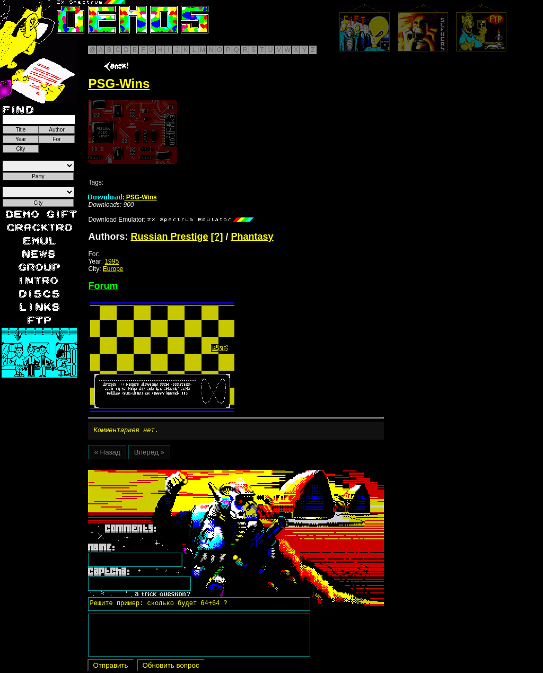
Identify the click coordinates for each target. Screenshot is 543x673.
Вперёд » (149, 454)
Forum (103, 286)
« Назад (107, 454)
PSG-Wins (122, 197)
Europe (113, 269)
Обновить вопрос (170, 667)
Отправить (110, 667)
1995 (111, 261)
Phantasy (252, 236)
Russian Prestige (169, 236)
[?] (217, 236)
